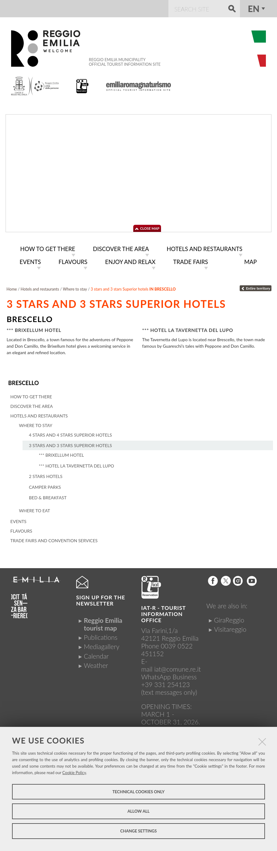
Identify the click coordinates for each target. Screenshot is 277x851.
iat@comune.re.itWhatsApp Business (171, 671)
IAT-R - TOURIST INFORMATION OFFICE (163, 612)
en (253, 8)
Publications (101, 635)
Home (11, 288)
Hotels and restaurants (40, 288)
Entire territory (255, 287)
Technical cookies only (138, 791)
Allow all (138, 811)
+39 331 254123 (165, 682)
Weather (96, 663)
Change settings (138, 830)
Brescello (23, 381)
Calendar (96, 654)
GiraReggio (229, 618)
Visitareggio (230, 627)
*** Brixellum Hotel (33, 329)
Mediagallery (101, 645)
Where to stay (75, 288)
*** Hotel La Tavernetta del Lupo (187, 329)
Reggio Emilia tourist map (103, 622)
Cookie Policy (74, 772)
